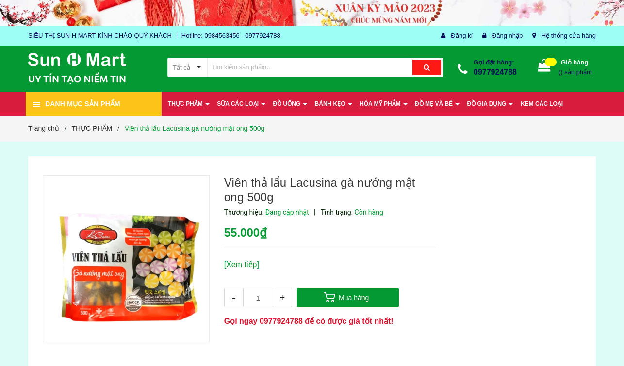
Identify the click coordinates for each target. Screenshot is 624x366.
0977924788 (495, 72)
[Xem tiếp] (241, 264)
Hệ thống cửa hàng (569, 35)
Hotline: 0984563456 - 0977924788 (230, 35)
